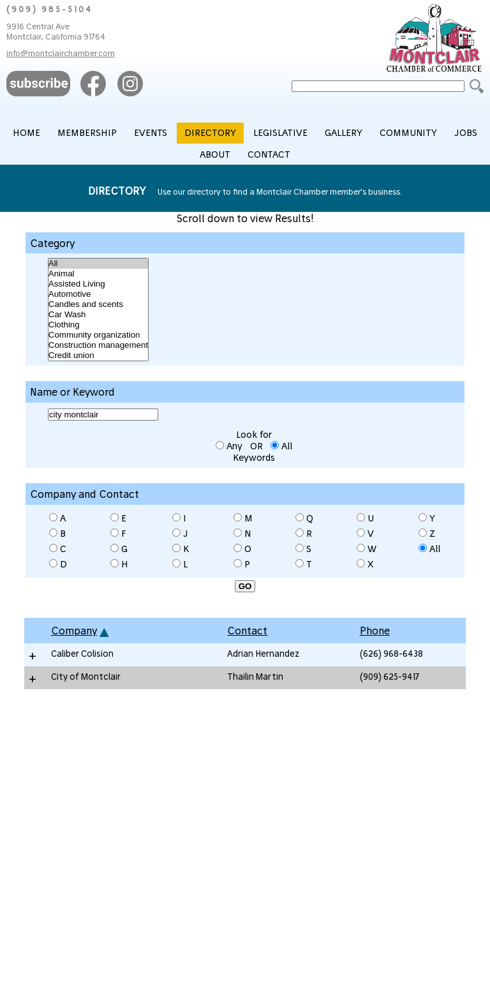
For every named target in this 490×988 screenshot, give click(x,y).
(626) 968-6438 (391, 653)
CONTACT (269, 154)
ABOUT (215, 154)
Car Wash (98, 315)
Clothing (98, 325)
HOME (26, 132)
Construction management (98, 345)
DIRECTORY (210, 132)
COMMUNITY (408, 132)
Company (74, 630)
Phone (375, 630)
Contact (247, 630)
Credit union (98, 355)
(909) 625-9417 (389, 676)
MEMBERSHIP (87, 132)
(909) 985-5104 (49, 9)
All (98, 263)
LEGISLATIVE (280, 132)
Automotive (98, 294)
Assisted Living (98, 284)
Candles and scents (98, 304)
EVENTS (150, 132)
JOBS (465, 132)
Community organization (98, 335)
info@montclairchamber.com (60, 53)
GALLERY (343, 132)
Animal (98, 274)
